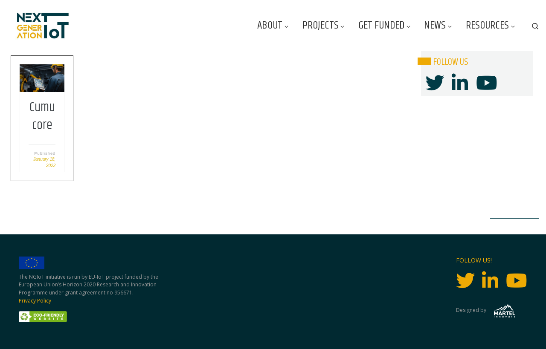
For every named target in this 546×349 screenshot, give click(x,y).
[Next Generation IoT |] (42, 25)
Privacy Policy (35, 300)
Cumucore (42, 116)
